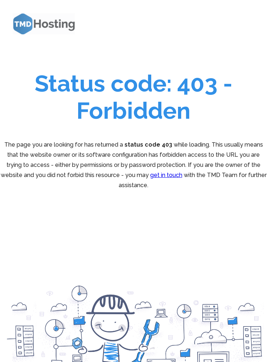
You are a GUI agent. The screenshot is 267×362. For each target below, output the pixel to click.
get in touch (166, 175)
